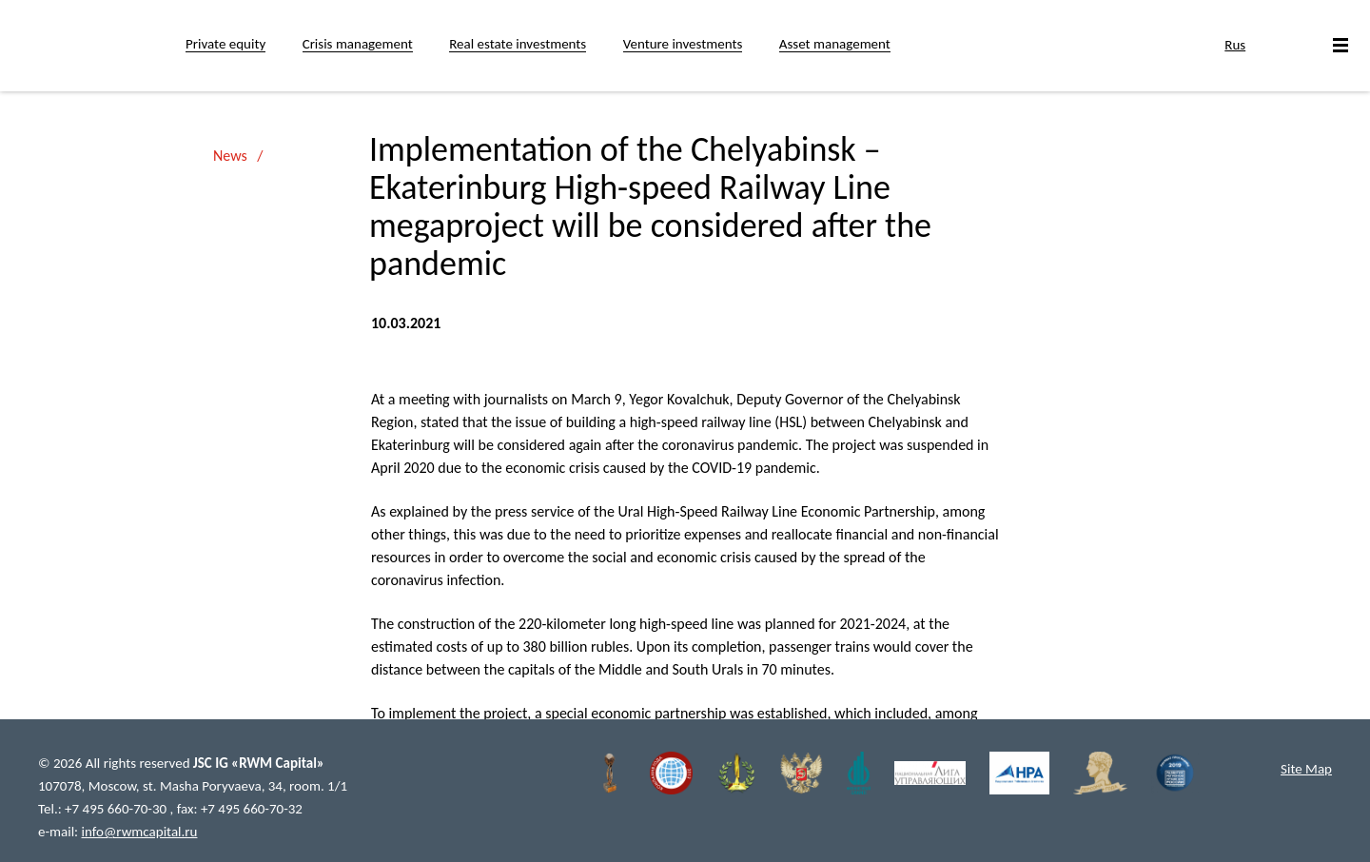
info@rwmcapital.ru (140, 831)
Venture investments (683, 43)
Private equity (225, 43)
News (230, 156)
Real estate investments (517, 43)
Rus (1234, 44)
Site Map (1306, 768)
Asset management (834, 43)
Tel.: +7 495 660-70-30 (104, 808)
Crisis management (358, 43)
